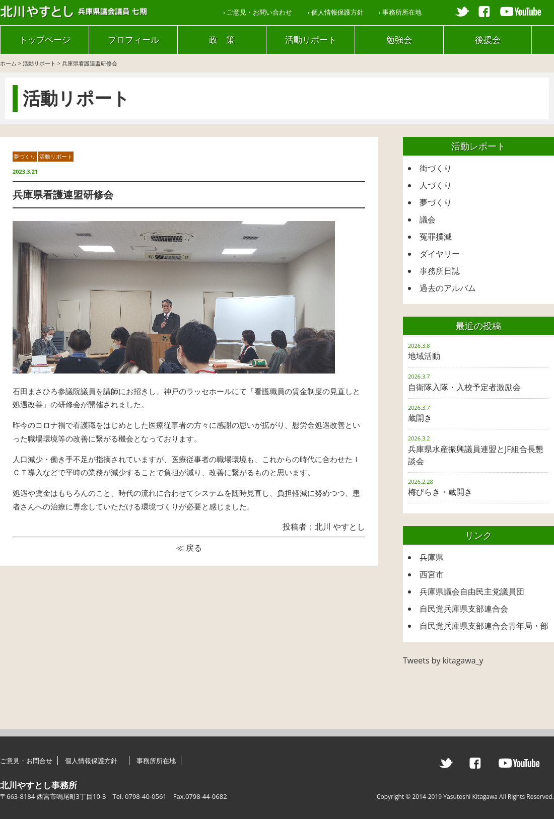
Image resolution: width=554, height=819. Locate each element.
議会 (428, 219)
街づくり (436, 168)
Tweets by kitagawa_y (443, 660)
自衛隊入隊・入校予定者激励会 (464, 387)
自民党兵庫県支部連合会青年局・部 (484, 625)
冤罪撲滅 (436, 236)
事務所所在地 (156, 760)
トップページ (45, 39)
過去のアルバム (448, 287)
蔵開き (420, 417)
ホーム (8, 63)
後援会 (488, 39)
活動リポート (310, 39)
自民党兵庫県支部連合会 (464, 608)
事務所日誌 (440, 270)
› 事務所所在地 (400, 12)
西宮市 (432, 574)
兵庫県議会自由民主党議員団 (472, 591)
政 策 (222, 39)
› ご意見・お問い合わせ (257, 12)
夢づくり (25, 156)
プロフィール (133, 39)
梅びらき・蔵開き (440, 491)
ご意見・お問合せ (26, 760)
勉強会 (399, 39)
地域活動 (424, 355)
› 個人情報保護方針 (335, 12)
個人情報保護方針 (94, 760)
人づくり (436, 185)
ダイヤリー (440, 253)
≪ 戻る (189, 547)
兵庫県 (432, 557)
